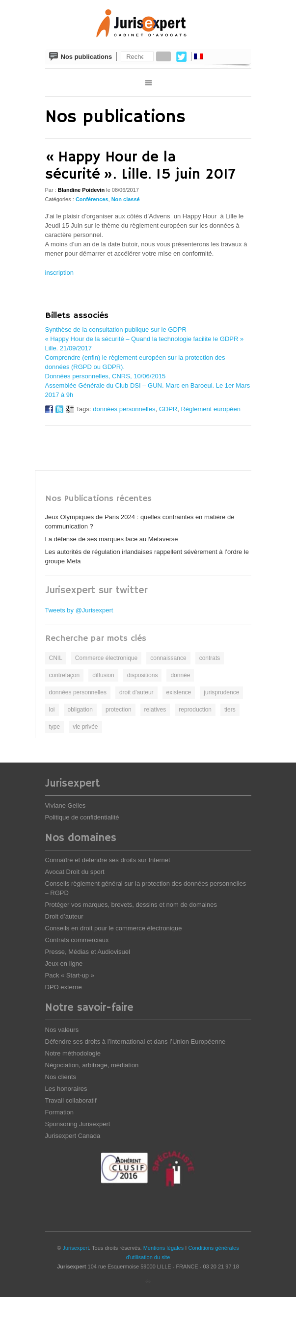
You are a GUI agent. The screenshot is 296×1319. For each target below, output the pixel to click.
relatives (155, 709)
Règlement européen (210, 409)
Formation (59, 1112)
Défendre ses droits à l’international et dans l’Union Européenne (135, 1041)
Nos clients (61, 1077)
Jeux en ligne (64, 963)
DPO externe (63, 987)
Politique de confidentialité (82, 817)
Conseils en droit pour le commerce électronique (113, 928)
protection (119, 709)
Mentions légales (163, 1248)
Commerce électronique (106, 658)
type (54, 726)
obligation (80, 709)
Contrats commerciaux (77, 940)
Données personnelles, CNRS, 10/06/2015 (105, 376)
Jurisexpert (75, 1248)
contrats (209, 658)
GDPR (168, 409)
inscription (59, 272)
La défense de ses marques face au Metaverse (111, 539)
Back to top (148, 1281)
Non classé (125, 199)
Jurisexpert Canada (73, 1135)
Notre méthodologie (73, 1053)
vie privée (85, 726)
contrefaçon (64, 675)
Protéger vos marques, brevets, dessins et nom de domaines (131, 904)
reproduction (195, 709)
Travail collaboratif (71, 1100)
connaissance (168, 658)
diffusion (103, 675)
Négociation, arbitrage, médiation (92, 1065)
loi (52, 709)
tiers (230, 709)
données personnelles (124, 409)
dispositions (142, 675)
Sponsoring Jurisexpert (77, 1124)
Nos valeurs (62, 1029)
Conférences (92, 199)
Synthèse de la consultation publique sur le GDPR (116, 329)
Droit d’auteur (64, 916)
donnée (180, 675)
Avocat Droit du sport (75, 871)
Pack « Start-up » (69, 975)
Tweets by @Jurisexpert (79, 610)
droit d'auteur (136, 692)
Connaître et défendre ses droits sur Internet (107, 860)
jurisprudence (221, 692)
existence (178, 692)
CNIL (55, 658)
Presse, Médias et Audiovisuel (87, 951)
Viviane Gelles (65, 805)
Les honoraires (66, 1088)
